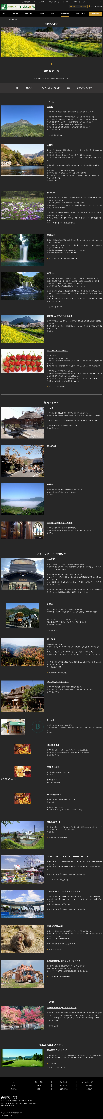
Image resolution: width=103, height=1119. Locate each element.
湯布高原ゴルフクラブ (82, 88)
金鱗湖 (50, 145)
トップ (13, 1082)
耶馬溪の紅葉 (52, 1026)
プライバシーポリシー (89, 1082)
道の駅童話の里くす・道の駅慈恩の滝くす (62, 258)
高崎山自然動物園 (55, 926)
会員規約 (89, 1089)
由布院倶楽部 (9, 1097)
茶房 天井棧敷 (53, 767)
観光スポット (28, 88)
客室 (13, 1085)
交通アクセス (64, 1085)
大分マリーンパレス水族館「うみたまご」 (65, 892)
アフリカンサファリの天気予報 (58, 976)
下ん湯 (50, 408)
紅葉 (66, 88)
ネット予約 (52, 1063)
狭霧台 (50, 485)
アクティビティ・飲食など (48, 88)
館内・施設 (39, 1082)
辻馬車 (50, 604)
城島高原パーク (54, 822)
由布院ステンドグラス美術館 (59, 523)
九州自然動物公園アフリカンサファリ (63, 961)
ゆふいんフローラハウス (56, 386)
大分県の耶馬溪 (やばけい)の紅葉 (61, 1008)
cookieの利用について (7, 1115)
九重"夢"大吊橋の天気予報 (57, 673)
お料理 (39, 1085)
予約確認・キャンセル (78, 2)
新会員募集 (64, 1089)
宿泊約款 (89, 1085)
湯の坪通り (52, 446)
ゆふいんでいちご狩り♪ (57, 351)
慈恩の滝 (51, 235)
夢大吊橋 (51, 639)
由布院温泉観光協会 (54, 135)
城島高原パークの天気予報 (57, 837)
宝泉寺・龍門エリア (54, 307)
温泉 (38, 1089)
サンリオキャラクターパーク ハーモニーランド (68, 857)
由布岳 (50, 107)
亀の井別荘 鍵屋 (54, 795)
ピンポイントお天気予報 (56, 1067)
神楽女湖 (51, 193)
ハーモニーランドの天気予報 (57, 880)
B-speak (50, 720)
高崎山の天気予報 (54, 949)
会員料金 (14, 1089)
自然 (14, 88)
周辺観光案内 (64, 1082)
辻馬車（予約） (53, 630)
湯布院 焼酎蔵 (53, 745)
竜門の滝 (51, 273)
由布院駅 (51, 559)
